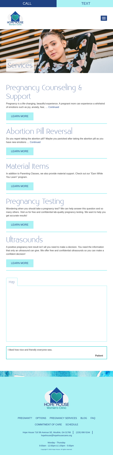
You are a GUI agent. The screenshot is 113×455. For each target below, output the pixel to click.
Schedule (71, 424)
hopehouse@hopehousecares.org (56, 435)
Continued (53, 107)
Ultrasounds (24, 239)
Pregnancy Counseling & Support (44, 91)
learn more (20, 116)
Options (41, 418)
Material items (27, 166)
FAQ (93, 418)
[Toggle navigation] (104, 18)
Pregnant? (25, 418)
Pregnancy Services (63, 418)
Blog (84, 418)
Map (12, 281)
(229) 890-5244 (83, 432)
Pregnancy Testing (35, 201)
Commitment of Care (48, 424)
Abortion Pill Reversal (39, 131)
